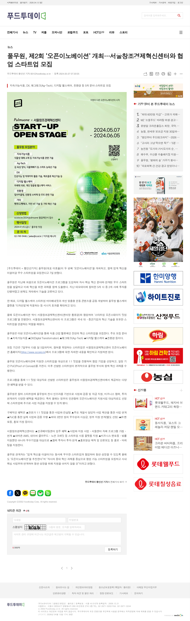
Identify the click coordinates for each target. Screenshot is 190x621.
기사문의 (162, 2)
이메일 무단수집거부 (147, 587)
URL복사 (145, 74)
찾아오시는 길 (62, 587)
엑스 (18, 493)
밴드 (48, 493)
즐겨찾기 (23, 2)
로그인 (180, 2)
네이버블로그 (33, 493)
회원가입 (171, 2)
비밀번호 (73, 520)
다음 (72, 568)
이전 (62, 568)
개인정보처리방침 (84, 587)
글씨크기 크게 (175, 74)
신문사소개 (44, 587)
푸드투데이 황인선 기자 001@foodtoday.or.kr (29, 73)
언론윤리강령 (59, 593)
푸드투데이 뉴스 (156, 104)
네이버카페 (40, 493)
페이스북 (10, 493)
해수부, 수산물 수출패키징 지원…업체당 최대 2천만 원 (160, 154)
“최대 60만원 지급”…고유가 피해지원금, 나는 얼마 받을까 (160, 114)
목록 (151, 74)
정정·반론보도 (106, 593)
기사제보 (153, 2)
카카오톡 (25, 493)
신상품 (142, 390)
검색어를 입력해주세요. (155, 15)
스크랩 (169, 74)
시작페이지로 (12, 2)
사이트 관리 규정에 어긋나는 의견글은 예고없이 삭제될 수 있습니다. (49, 534)
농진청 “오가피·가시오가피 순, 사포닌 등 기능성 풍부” (160, 149)
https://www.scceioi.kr (33, 352)
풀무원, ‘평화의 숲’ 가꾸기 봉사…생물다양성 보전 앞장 (160, 160)
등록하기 (113, 549)
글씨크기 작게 (181, 74)
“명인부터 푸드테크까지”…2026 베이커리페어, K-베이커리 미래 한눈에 (160, 137)
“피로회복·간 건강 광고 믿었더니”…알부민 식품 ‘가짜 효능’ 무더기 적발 (160, 166)
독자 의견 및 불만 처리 (83, 593)
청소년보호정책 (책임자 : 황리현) (115, 587)
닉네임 (17, 520)
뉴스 (10, 47)
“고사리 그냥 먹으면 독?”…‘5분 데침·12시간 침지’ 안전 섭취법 (160, 143)
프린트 (163, 74)
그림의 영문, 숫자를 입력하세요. (65, 527)
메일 (157, 74)
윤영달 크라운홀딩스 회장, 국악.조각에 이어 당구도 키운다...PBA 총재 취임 (160, 126)
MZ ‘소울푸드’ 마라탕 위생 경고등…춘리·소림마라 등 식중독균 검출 (160, 120)
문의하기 (138, 593)
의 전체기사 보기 (104, 482)
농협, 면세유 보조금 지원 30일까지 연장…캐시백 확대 (160, 131)
